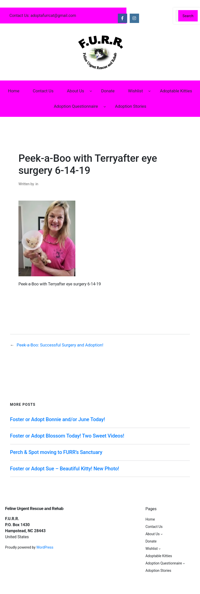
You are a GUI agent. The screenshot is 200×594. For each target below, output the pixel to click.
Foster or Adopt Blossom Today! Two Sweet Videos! (67, 436)
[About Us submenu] (91, 91)
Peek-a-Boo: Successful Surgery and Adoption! (60, 344)
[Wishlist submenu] (149, 91)
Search (188, 16)
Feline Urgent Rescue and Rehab (34, 508)
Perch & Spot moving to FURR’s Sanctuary (56, 452)
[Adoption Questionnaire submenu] (104, 106)
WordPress (44, 547)
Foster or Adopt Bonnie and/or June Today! (57, 419)
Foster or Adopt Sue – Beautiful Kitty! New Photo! (64, 469)
